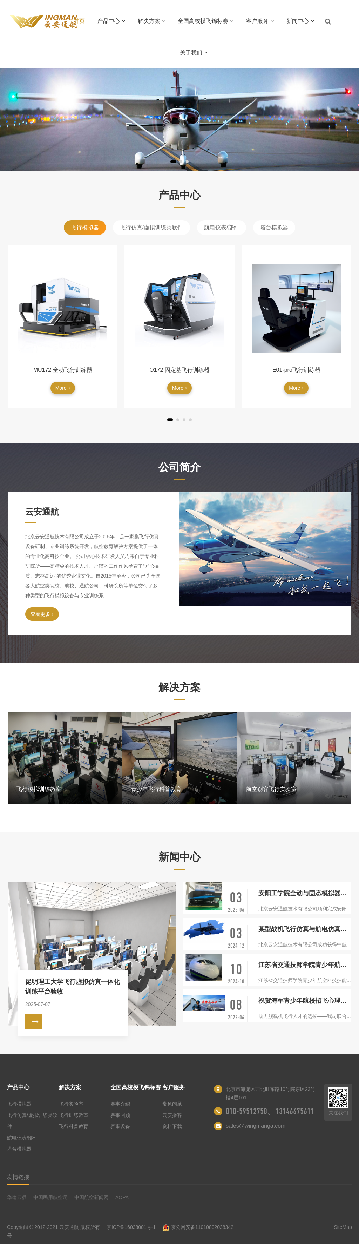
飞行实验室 (71, 1104)
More (62, 388)
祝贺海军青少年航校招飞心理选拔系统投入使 (304, 1000)
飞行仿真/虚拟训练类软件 (151, 227)
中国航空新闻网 (91, 1197)
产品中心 (111, 21)
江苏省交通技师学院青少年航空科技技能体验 (304, 964)
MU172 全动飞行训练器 (62, 370)
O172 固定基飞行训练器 (179, 370)
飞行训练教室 (73, 1115)
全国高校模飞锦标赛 (205, 21)
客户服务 (260, 21)
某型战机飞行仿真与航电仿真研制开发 (304, 929)
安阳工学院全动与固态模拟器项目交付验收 (304, 893)
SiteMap (343, 1227)
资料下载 (172, 1126)
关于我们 (194, 52)
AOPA (122, 1197)
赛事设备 (120, 1126)
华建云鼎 (17, 1197)
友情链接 (18, 1177)
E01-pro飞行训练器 (296, 370)
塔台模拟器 (274, 227)
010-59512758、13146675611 (270, 1111)
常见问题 (172, 1104)
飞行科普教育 (73, 1126)
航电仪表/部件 (221, 227)
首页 (79, 21)
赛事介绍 (120, 1104)
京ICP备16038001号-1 (131, 1227)
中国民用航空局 (50, 1197)
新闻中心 (300, 21)
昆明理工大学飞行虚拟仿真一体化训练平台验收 (72, 986)
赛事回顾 (120, 1115)
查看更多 (42, 614)
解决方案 (151, 21)
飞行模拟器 (85, 227)
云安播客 (172, 1115)
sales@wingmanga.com (255, 1126)
